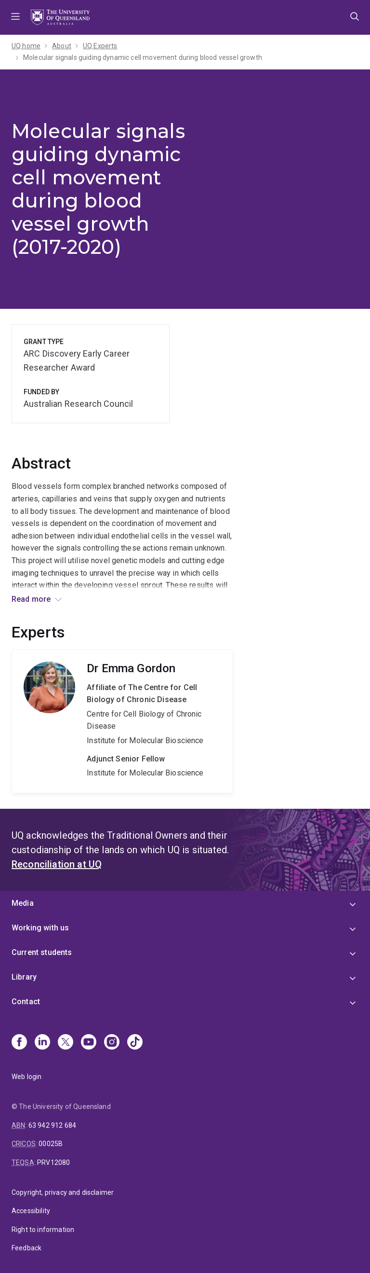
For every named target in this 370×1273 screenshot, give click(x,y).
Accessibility (31, 1211)
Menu (15, 17)
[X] (65, 1043)
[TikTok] (135, 1043)
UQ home (26, 46)
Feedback (26, 1248)
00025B (51, 1144)
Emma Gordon (122, 721)
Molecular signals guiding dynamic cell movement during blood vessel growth (142, 57)
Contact (26, 1001)
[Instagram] (111, 1043)
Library (24, 977)
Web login (26, 1076)
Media (23, 903)
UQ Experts (100, 46)
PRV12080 (53, 1162)
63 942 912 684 (52, 1125)
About (61, 46)
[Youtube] (88, 1043)
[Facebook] (19, 1043)
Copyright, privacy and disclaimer (63, 1192)
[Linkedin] (42, 1043)
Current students (42, 952)
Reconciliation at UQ (57, 864)
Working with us (40, 927)
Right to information (43, 1229)
